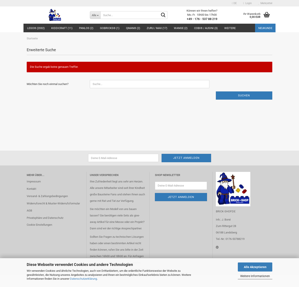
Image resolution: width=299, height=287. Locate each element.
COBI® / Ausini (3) (206, 28)
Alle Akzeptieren (255, 267)
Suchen (244, 95)
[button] (234, 3)
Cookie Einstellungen (39, 224)
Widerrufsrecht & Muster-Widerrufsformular (53, 203)
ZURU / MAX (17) (157, 28)
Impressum (34, 181)
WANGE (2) (181, 28)
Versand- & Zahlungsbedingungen (47, 196)
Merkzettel (265, 3)
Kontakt (31, 188)
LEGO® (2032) (36, 28)
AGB (29, 210)
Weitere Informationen (255, 276)
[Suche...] (95, 15)
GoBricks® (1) (110, 28)
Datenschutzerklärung (83, 278)
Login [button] (247, 3)
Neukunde (265, 28)
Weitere (230, 28)
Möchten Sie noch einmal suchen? (48, 84)
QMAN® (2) (133, 28)
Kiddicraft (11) (62, 28)
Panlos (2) (86, 28)
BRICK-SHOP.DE (225, 211)
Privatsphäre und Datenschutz (45, 217)
